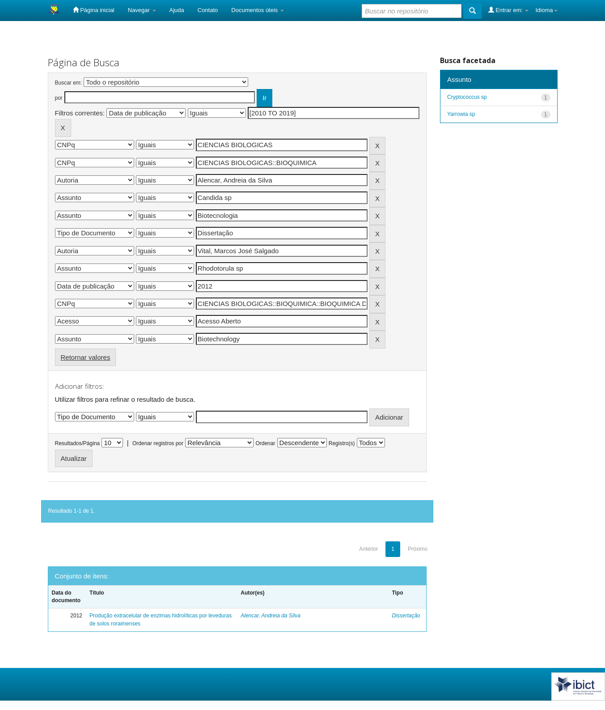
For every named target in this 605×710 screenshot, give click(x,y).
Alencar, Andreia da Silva (270, 615)
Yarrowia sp (461, 114)
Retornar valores (85, 357)
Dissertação (406, 615)
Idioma (546, 10)
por (59, 98)
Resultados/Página (77, 443)
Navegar (142, 10)
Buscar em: (68, 83)
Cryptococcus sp (467, 97)
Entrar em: (508, 9)
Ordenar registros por (157, 443)
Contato (208, 10)
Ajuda (176, 10)
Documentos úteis (257, 10)
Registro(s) (342, 443)
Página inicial (93, 9)
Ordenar (265, 443)
